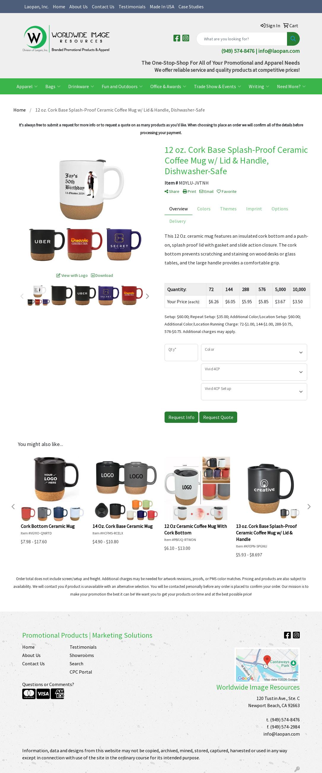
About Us (78, 6)
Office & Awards (168, 86)
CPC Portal (81, 672)
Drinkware (81, 86)
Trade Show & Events (217, 86)
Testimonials (132, 6)
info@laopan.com (279, 50)
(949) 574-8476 (285, 720)
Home (59, 6)
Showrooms (82, 655)
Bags (52, 86)
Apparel (27, 86)
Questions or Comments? (48, 684)
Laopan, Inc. (36, 6)
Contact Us (103, 6)
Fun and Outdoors (122, 86)
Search (76, 663)
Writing (259, 86)
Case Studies (191, 6)
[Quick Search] (241, 39)
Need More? (291, 86)
